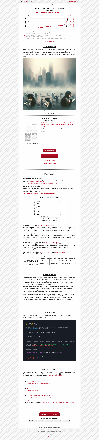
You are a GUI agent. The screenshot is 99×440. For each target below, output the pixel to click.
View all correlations (49, 160)
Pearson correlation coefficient (45, 225)
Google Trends (31, 190)
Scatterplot (29, 388)
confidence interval (44, 252)
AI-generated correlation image (34, 400)
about (70, 1)
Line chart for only (40, 395)
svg (53, 41)
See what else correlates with (40, 183)
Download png (49, 40)
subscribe (79, 1)
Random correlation (49, 150)
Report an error (49, 167)
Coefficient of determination (39, 234)
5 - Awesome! (66, 420)
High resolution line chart (33, 381)
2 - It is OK (40, 420)
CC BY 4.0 (50, 435)
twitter (60, 431)
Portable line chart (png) (33, 390)
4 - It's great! (58, 420)
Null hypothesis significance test (52, 242)
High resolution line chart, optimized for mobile (38, 383)
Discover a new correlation (49, 156)
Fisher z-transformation (61, 252)
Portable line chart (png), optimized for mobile (38, 393)
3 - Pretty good (49, 420)
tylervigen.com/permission (55, 375)
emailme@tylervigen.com (52, 431)
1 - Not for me (32, 420)
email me (74, 1)
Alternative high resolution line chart (36, 386)
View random (57, 4)
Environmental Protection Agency (36, 181)
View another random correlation (49, 414)
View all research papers (49, 163)
